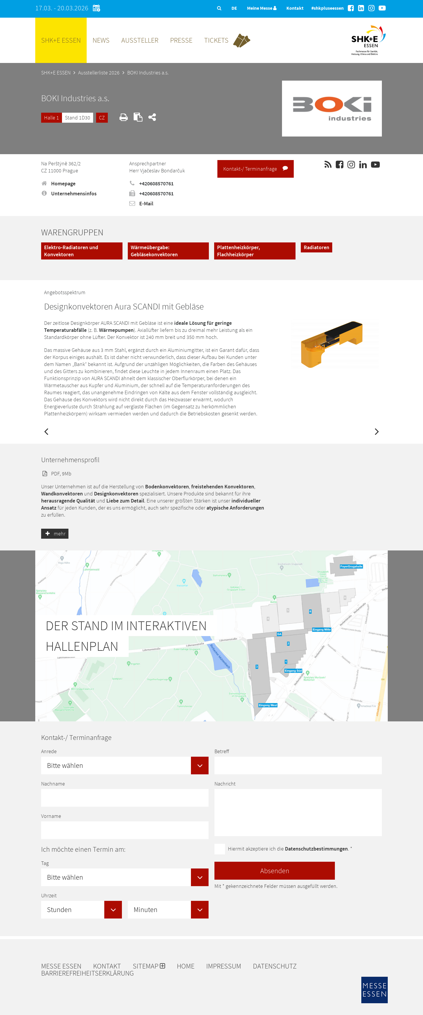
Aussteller (139, 40)
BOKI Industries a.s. (148, 72)
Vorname (51, 816)
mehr (55, 533)
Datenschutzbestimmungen (316, 848)
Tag (45, 863)
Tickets (216, 40)
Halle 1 (51, 117)
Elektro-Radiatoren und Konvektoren (71, 251)
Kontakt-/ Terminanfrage (255, 168)
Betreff (221, 751)
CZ (102, 117)
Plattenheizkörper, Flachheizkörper (238, 251)
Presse (181, 40)
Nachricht (225, 783)
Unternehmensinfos (69, 193)
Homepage (58, 183)
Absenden (274, 870)
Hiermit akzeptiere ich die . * (290, 848)
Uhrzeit (49, 895)
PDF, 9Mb (56, 473)
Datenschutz (275, 966)
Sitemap (149, 966)
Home (185, 966)
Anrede (49, 751)
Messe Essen (61, 966)
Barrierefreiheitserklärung (87, 973)
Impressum (223, 966)
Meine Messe (261, 8)
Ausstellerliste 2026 (99, 72)
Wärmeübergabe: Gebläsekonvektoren (154, 251)
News (101, 40)
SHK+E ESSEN (61, 40)
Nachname (53, 783)
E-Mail (141, 203)
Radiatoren (316, 247)
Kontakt (294, 8)
